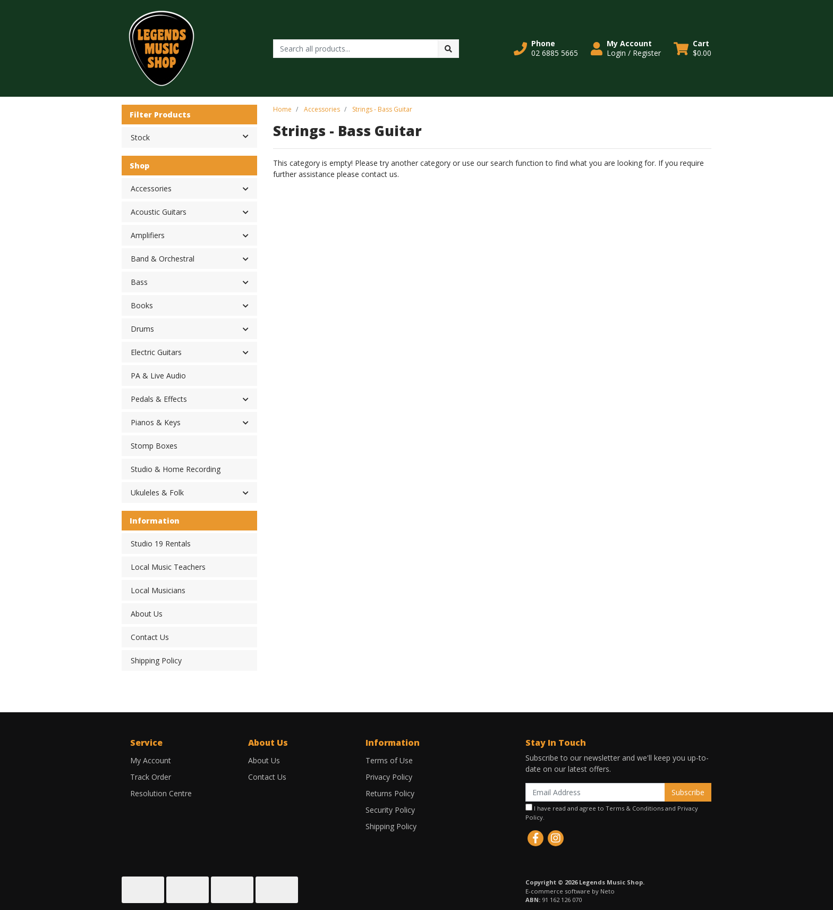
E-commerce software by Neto (570, 891)
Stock (194, 136)
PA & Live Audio (158, 375)
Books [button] (142, 305)
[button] (546, 48)
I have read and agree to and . (611, 812)
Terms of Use (389, 760)
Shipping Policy (156, 660)
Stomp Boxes (154, 446)
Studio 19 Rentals (161, 543)
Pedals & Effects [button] (159, 399)
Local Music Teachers (168, 567)
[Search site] (448, 48)
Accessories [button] (151, 188)
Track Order (150, 777)
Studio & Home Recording (175, 469)
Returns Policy (390, 793)
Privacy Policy (389, 777)
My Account (150, 760)
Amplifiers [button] (148, 235)
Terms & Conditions (635, 808)
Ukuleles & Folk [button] (157, 492)
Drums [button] (142, 329)
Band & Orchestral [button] (162, 259)
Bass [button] (139, 282)
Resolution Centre (161, 793)
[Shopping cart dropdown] (692, 48)
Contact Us (150, 637)
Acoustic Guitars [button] (158, 212)
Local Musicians (158, 590)
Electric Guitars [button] (156, 352)
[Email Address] (595, 792)
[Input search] (355, 48)
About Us (147, 614)
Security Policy (390, 810)
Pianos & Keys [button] (156, 422)
